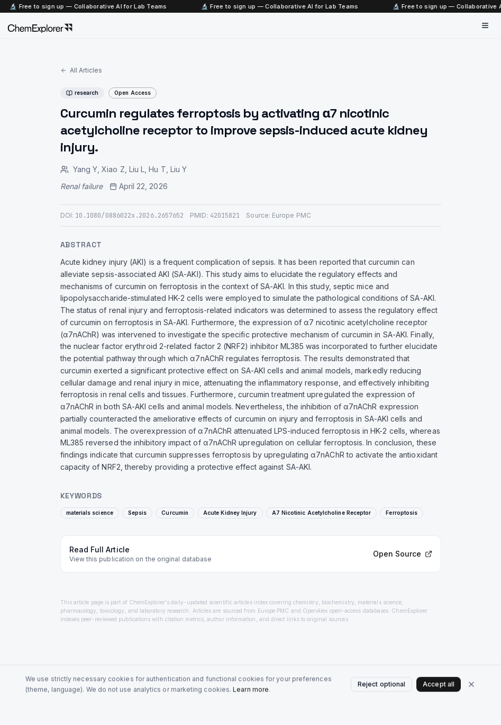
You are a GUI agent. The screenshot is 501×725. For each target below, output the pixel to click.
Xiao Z (113, 169)
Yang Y (85, 169)
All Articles (81, 70)
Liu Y (178, 169)
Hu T (157, 169)
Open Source (402, 553)
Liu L (136, 169)
